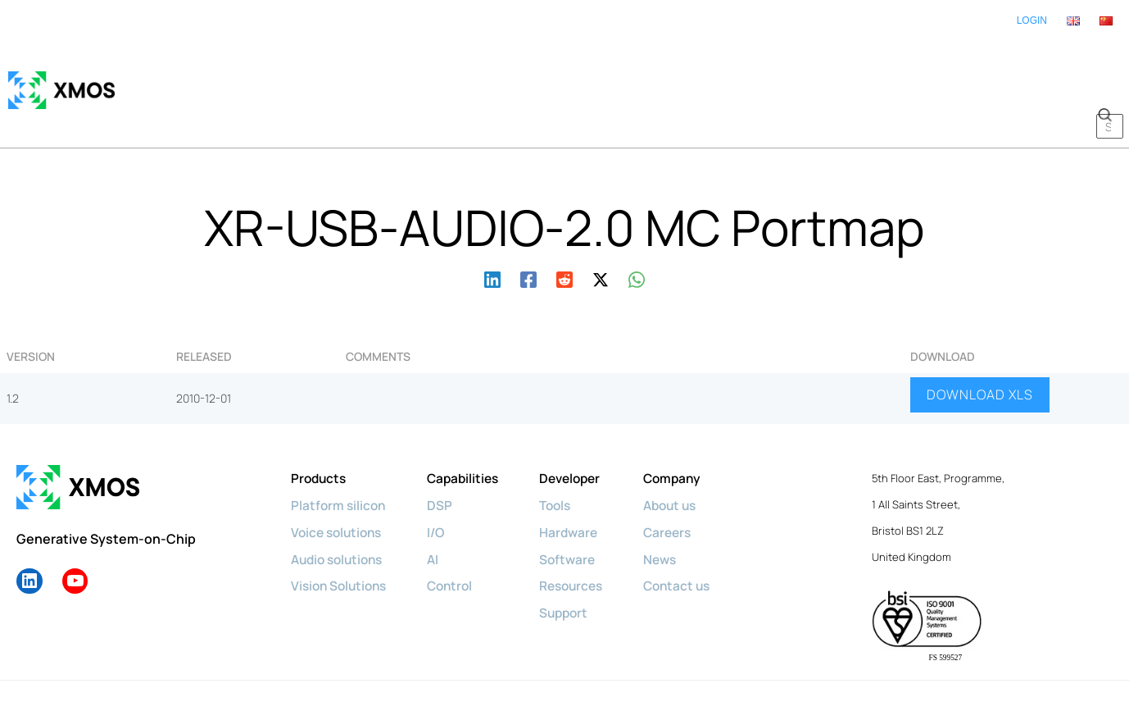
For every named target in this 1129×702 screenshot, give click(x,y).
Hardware (580, 482)
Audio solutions (340, 508)
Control (457, 535)
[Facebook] (528, 228)
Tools (567, 456)
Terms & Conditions (541, 658)
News (676, 508)
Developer (582, 430)
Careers (684, 482)
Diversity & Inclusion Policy (409, 658)
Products (320, 430)
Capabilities (471, 430)
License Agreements (658, 658)
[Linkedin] (492, 228)
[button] (1104, 65)
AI (439, 508)
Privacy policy (292, 658)
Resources (584, 535)
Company (689, 430)
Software (579, 508)
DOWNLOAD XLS (980, 346)
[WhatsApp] (636, 228)
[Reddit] (564, 228)
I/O (442, 482)
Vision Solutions (341, 535)
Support (575, 561)
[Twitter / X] (600, 228)
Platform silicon (339, 456)
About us (687, 456)
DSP (446, 456)
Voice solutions (339, 482)
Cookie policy (209, 658)
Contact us (694, 535)
